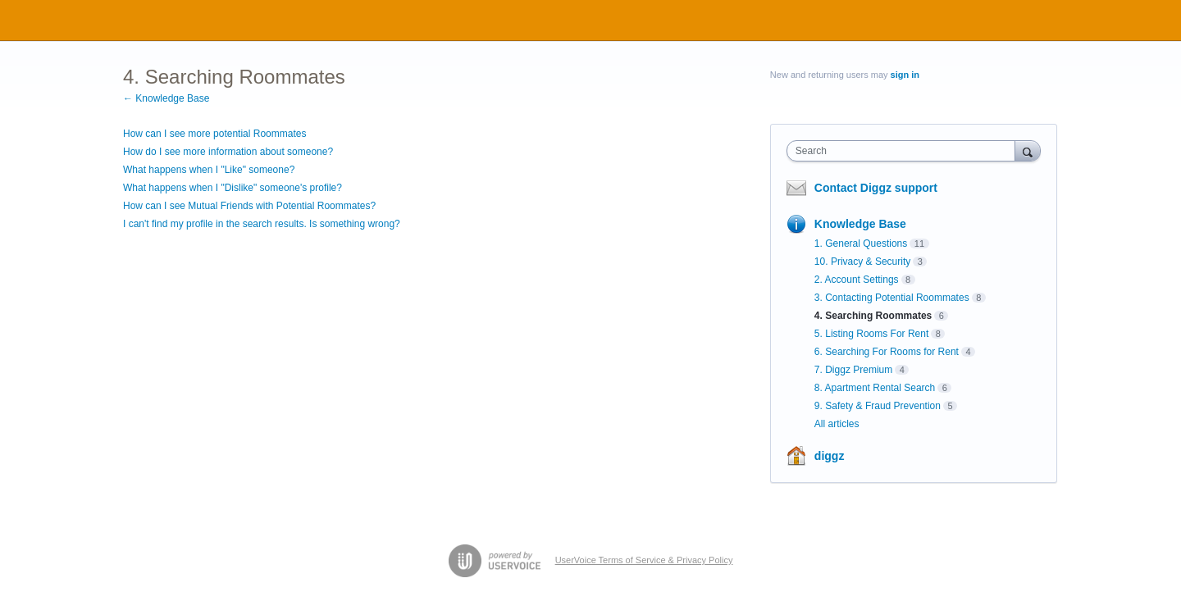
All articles (837, 424)
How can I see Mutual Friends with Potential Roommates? (249, 206)
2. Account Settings (856, 279)
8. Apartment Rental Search (874, 388)
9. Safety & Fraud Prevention (877, 406)
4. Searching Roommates (873, 315)
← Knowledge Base (166, 98)
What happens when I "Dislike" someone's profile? (232, 187)
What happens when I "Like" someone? (208, 169)
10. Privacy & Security (862, 261)
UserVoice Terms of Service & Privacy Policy (644, 560)
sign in (905, 75)
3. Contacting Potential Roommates (891, 297)
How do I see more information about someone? (228, 151)
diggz (829, 455)
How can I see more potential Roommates (214, 133)
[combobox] (905, 151)
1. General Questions (860, 243)
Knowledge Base (860, 223)
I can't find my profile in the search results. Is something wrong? (261, 224)
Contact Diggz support (875, 187)
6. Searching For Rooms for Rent (886, 351)
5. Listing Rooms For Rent (871, 333)
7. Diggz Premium (853, 370)
